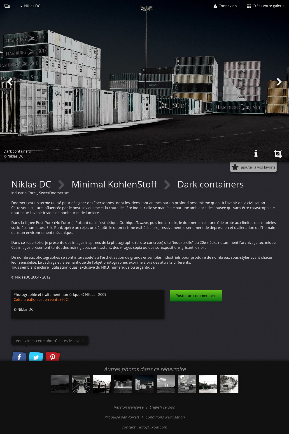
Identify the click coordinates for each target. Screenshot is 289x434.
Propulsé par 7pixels (121, 417)
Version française (129, 407)
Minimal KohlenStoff (115, 184)
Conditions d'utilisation (165, 417)
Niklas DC (30, 5)
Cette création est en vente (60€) (41, 299)
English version (162, 407)
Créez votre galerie (265, 5)
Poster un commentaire (196, 295)
